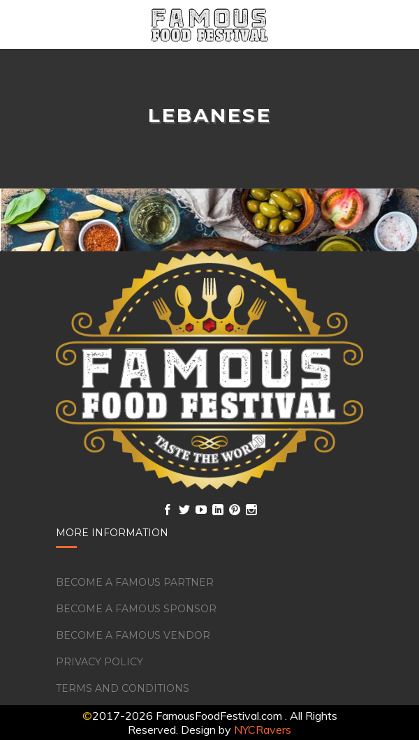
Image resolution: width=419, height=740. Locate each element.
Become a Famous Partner (135, 582)
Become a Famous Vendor (133, 635)
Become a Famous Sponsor (136, 608)
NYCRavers (262, 730)
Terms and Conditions (122, 688)
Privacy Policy (99, 662)
